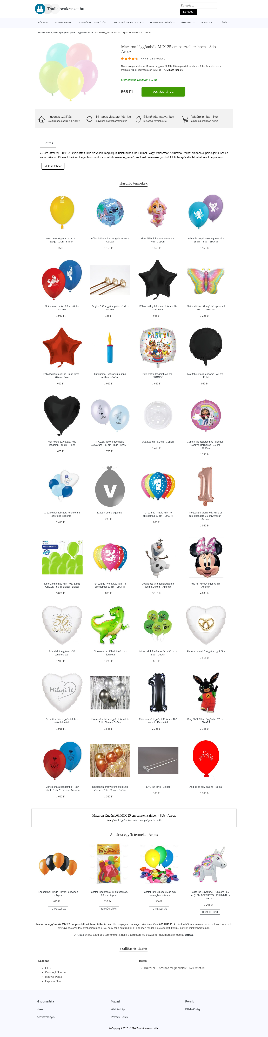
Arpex (134, 70)
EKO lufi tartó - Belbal (158, 786)
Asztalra (206, 22)
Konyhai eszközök (161, 22)
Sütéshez (186, 22)
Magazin (116, 1001)
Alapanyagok (63, 22)
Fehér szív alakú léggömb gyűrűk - (206, 651)
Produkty (49, 32)
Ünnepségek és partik (128, 22)
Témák (224, 22)
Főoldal (43, 22)
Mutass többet (53, 166)
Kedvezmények (46, 1017)
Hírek (40, 1009)
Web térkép (118, 1009)
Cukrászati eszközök (92, 22)
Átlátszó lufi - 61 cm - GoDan (158, 441)
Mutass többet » (175, 70)
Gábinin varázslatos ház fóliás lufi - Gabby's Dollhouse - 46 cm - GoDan (206, 444)
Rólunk (189, 1001)
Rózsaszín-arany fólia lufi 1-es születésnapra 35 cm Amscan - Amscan (206, 515)
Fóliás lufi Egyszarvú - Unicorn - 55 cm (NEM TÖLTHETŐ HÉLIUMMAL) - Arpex (210, 895)
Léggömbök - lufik (85, 32)
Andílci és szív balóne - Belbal (206, 786)
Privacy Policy (119, 1017)
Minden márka (45, 1001)
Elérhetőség (192, 1009)
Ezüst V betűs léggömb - (110, 512)
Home (41, 32)
